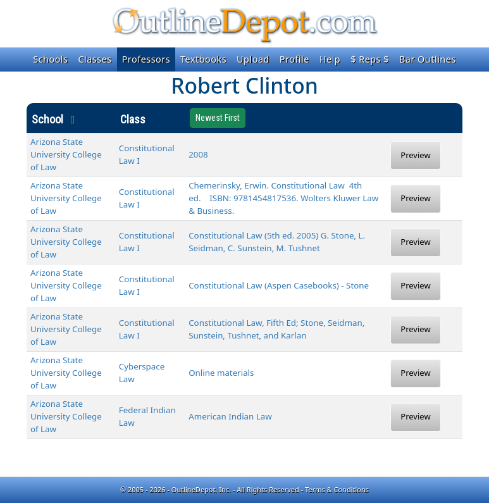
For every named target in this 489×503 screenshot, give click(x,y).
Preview (415, 155)
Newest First (217, 118)
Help (329, 59)
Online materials (221, 372)
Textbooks (203, 59)
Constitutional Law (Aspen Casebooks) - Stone (279, 285)
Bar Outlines (427, 59)
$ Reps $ (369, 59)
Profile (294, 59)
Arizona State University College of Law (66, 154)
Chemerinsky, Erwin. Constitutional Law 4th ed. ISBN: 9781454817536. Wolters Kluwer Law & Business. (283, 198)
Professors (146, 59)
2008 (198, 154)
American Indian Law (230, 416)
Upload (253, 59)
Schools (50, 59)
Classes (94, 59)
